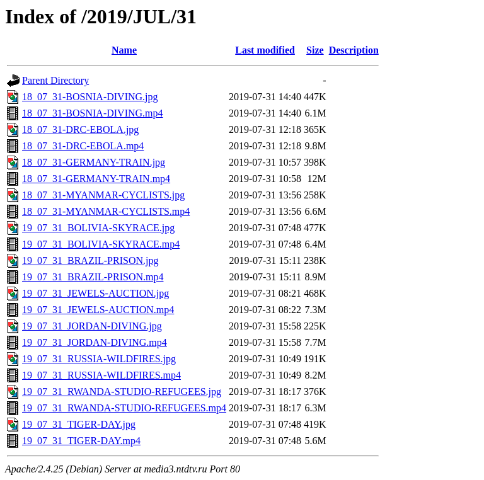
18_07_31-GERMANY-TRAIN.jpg (93, 162)
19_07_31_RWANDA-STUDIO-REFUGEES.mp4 (124, 408)
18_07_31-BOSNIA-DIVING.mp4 (92, 113)
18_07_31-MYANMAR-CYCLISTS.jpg (103, 195)
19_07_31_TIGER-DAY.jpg (78, 424)
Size (315, 50)
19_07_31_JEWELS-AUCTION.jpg (95, 293)
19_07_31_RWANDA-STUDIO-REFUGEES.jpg (121, 391)
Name (124, 50)
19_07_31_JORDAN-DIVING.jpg (92, 326)
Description (354, 50)
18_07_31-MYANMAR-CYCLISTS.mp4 (106, 211)
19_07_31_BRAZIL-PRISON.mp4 (92, 276)
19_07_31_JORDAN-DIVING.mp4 (94, 342)
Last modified (265, 50)
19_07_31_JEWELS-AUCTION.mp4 (98, 309)
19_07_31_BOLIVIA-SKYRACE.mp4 (101, 244)
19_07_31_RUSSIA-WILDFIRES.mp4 (101, 375)
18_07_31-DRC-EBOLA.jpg (80, 129)
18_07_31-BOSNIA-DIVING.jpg (90, 96)
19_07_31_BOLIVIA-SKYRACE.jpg (98, 227)
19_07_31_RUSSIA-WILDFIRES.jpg (99, 358)
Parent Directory (55, 80)
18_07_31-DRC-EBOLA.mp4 (83, 145)
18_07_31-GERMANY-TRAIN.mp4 (96, 178)
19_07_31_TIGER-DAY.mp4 (81, 440)
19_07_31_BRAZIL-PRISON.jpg (90, 260)
